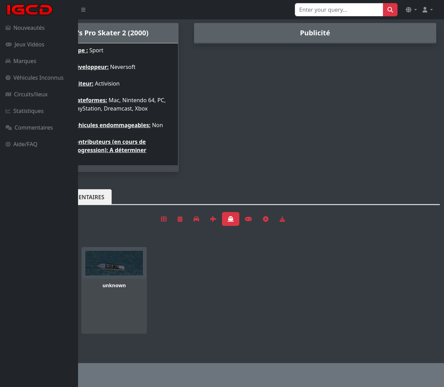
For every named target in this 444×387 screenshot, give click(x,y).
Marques (21, 61)
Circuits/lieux (27, 94)
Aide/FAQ (21, 144)
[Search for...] (339, 9)
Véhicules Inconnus (34, 77)
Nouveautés (25, 28)
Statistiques (25, 111)
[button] (411, 10)
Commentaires (29, 127)
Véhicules (105, 208)
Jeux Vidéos (25, 44)
